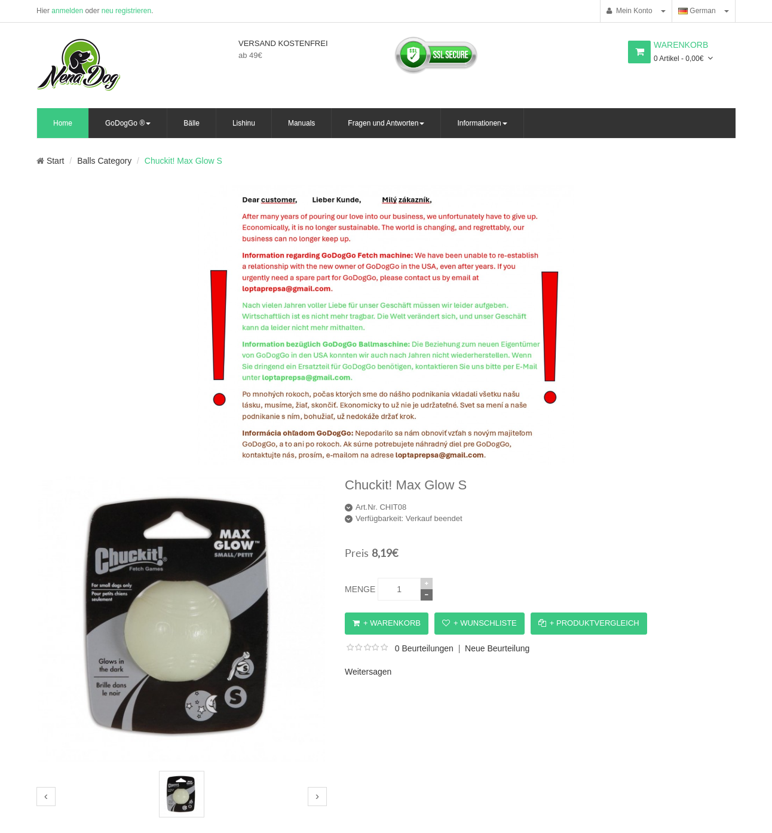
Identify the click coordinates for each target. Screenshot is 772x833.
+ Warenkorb (387, 622)
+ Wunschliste (479, 622)
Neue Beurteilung (497, 648)
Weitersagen (368, 671)
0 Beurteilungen (424, 648)
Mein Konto (629, 11)
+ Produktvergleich (588, 622)
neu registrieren (126, 11)
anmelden (67, 11)
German (697, 11)
